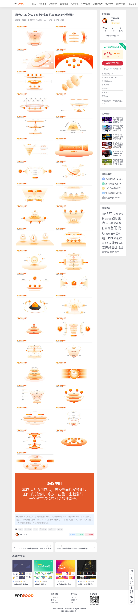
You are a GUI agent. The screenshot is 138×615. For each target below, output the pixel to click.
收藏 (80, 534)
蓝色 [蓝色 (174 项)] (115, 243)
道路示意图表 (40, 584)
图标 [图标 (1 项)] (107, 223)
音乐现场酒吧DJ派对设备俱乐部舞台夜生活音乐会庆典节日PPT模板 (118, 121)
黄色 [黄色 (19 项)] (112, 251)
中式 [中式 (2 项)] (114, 214)
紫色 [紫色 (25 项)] (116, 238)
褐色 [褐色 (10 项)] (121, 243)
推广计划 (73, 602)
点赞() (89, 534)
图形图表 (28, 529)
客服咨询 (73, 600)
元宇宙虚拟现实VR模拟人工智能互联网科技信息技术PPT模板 (118, 130)
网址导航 (54, 602)
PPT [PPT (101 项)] (109, 213)
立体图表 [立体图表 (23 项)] (116, 233)
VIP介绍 (73, 597)
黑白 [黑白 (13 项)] (117, 251)
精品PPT (52, 529)
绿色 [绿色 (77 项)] (108, 243)
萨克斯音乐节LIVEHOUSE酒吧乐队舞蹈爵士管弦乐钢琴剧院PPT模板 (118, 156)
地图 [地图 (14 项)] (111, 223)
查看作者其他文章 (112, 36)
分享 (72, 534)
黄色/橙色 (90, 582)
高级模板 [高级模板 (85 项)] (117, 248)
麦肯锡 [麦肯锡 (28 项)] (105, 251)
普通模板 (18, 582)
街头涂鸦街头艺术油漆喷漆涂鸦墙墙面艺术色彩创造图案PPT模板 (118, 147)
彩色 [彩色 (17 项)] (116, 223)
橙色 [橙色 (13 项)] (108, 233)
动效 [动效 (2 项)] (109, 219)
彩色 (37, 582)
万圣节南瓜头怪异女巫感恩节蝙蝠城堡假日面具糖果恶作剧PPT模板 (118, 138)
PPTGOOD (21, 535)
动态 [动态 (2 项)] (106, 219)
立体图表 (43, 529)
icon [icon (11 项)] (104, 213)
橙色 (35, 529)
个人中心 (54, 597)
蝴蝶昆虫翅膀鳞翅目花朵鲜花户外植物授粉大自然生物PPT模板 (118, 164)
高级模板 (44, 582)
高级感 (59, 529)
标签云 (53, 600)
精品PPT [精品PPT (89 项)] (107, 238)
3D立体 (32, 20)
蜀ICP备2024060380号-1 (69, 611)
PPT (20, 529)
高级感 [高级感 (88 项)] (106, 248)
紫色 (24, 582)
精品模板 (39, 20)
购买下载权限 (112, 63)
